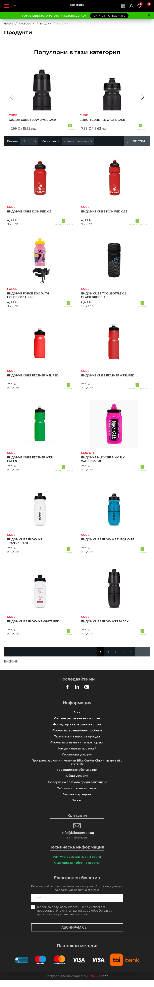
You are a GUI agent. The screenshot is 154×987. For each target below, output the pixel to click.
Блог (77, 713)
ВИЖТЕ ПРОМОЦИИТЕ (109, 15)
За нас (77, 806)
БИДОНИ (45, 23)
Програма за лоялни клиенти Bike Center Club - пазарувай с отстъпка (77, 766)
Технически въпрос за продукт (77, 738)
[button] (11, 96)
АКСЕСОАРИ (27, 23)
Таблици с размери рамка (77, 793)
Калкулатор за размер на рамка (77, 863)
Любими (140, 4)
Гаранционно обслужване (77, 774)
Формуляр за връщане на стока (77, 725)
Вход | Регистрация (129, 6)
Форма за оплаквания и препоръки (77, 745)
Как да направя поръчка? (77, 751)
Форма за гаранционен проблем (77, 732)
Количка (148, 4)
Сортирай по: (51, 141)
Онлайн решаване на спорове (77, 719)
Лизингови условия (77, 757)
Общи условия (77, 780)
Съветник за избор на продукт (77, 869)
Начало (8, 23)
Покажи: (13, 141)
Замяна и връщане (77, 800)
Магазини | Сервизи (120, 6)
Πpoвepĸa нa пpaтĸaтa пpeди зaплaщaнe (77, 787)
